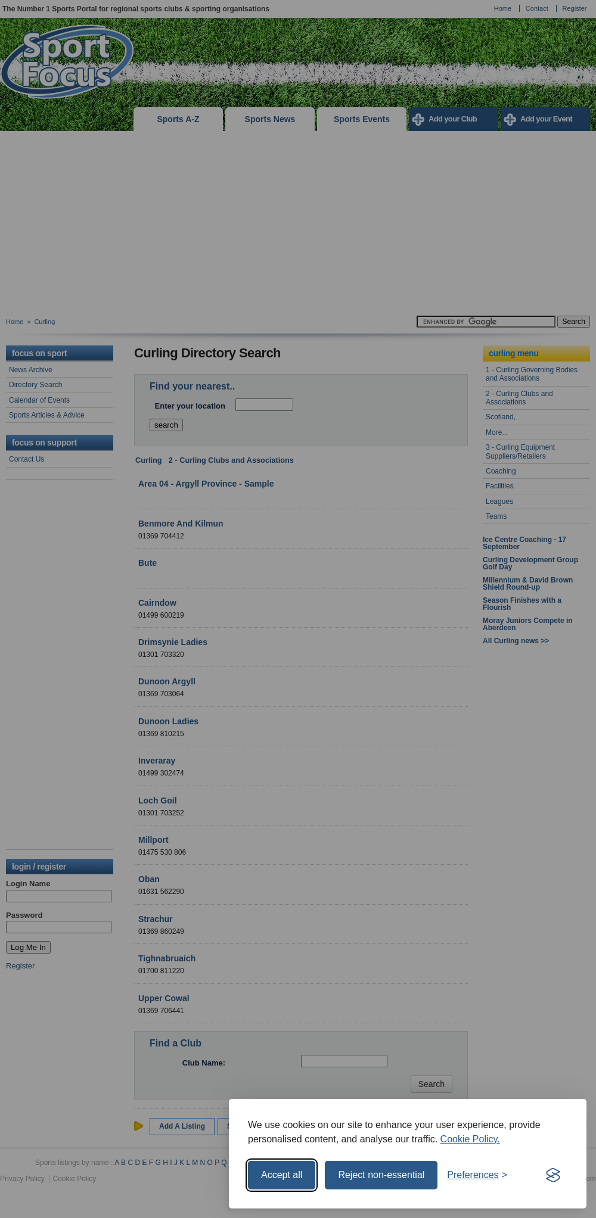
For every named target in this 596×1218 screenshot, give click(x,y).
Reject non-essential (381, 1175)
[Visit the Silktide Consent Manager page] (553, 1175)
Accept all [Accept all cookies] (281, 1175)
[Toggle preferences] (477, 1175)
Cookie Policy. (470, 1139)
